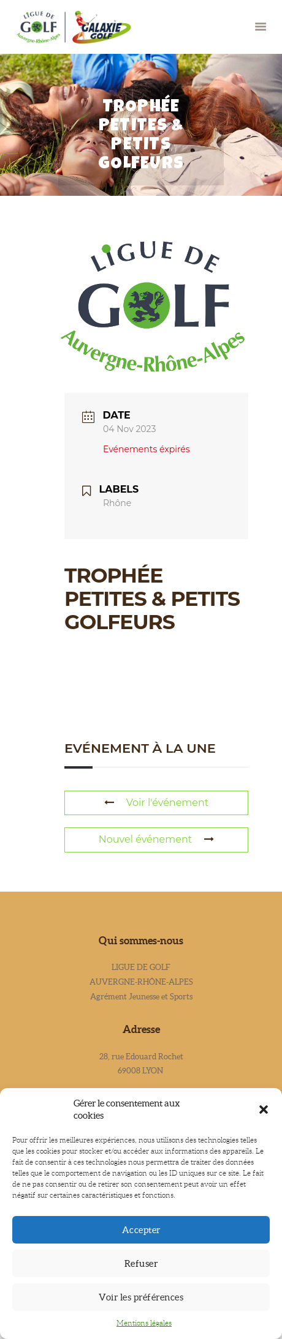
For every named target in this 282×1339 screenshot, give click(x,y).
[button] (263, 1109)
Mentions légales (144, 1323)
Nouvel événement (156, 839)
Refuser (141, 1263)
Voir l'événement (156, 802)
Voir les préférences (141, 1297)
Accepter (141, 1230)
